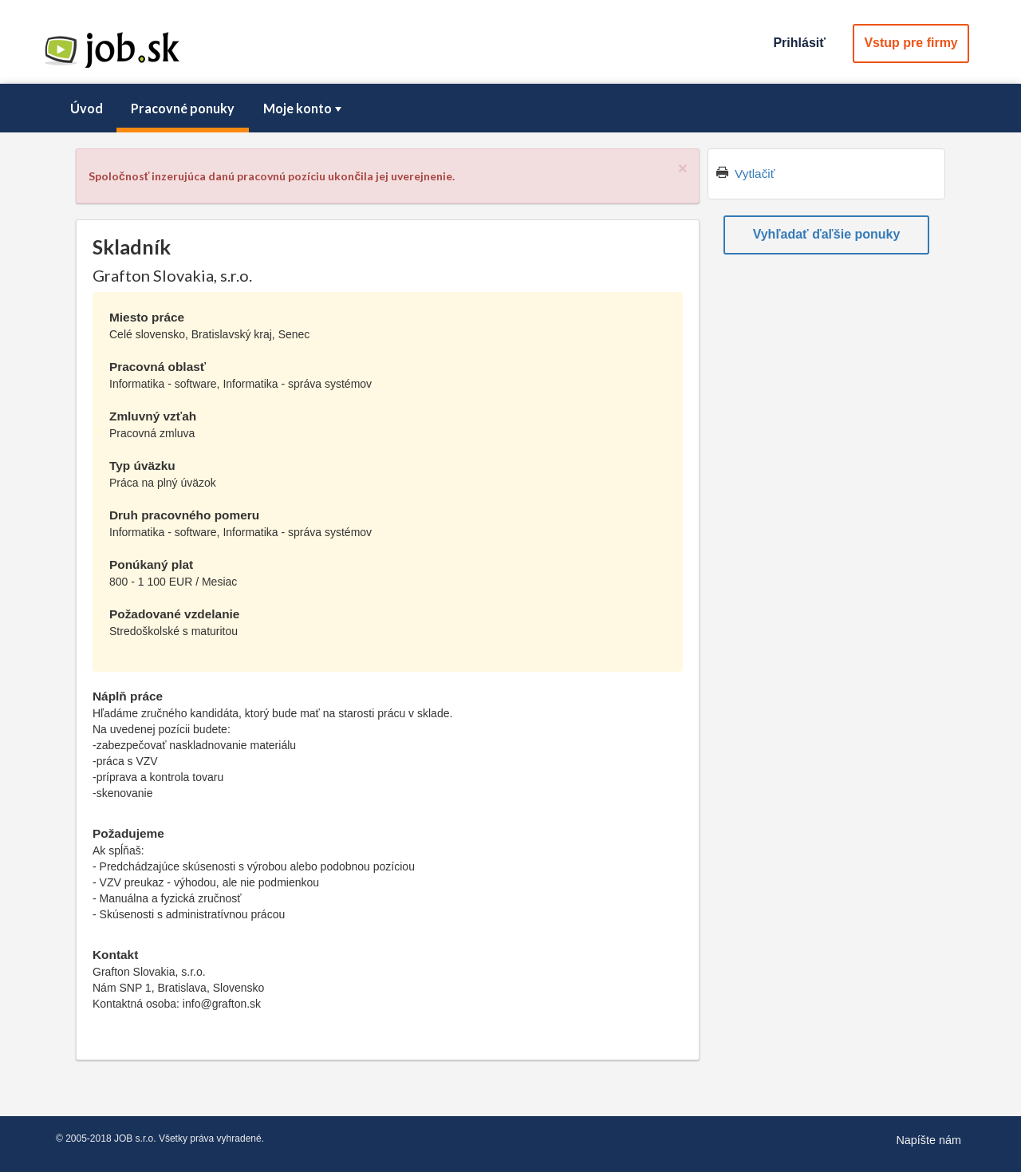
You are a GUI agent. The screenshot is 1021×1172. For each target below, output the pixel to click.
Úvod (86, 108)
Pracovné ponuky (183, 108)
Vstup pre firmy (910, 42)
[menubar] (510, 108)
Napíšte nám (928, 1140)
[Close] (683, 168)
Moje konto (304, 108)
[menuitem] (86, 108)
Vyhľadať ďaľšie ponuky (827, 234)
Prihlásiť (799, 42)
